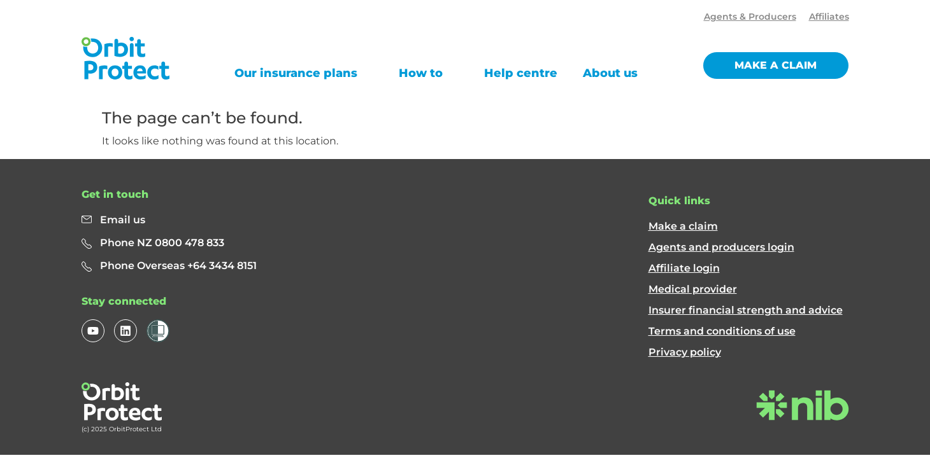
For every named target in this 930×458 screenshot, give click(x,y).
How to (421, 73)
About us (610, 73)
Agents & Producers (750, 16)
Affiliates (829, 16)
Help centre (520, 73)
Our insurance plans (295, 73)
